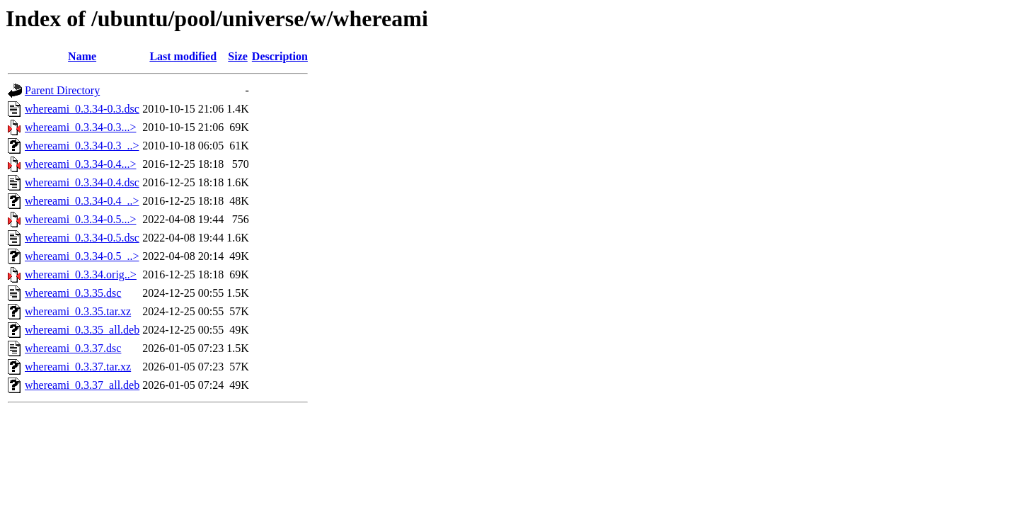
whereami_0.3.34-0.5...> (80, 219)
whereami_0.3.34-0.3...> (80, 127)
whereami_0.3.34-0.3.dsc (82, 109)
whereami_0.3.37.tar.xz (78, 367)
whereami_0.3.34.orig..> (81, 274)
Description (280, 56)
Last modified (183, 56)
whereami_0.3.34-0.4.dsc (82, 182)
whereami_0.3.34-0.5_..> (82, 256)
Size (238, 56)
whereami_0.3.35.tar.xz (78, 311)
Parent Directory (62, 90)
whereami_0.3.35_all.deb (82, 330)
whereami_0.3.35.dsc (73, 293)
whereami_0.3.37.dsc (73, 348)
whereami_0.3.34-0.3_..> (82, 146)
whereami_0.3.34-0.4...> (80, 164)
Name (82, 56)
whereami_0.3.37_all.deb (82, 385)
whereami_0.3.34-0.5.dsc (82, 238)
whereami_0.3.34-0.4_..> (82, 201)
